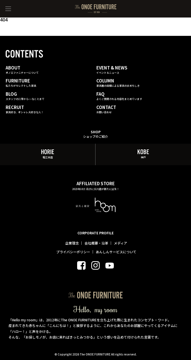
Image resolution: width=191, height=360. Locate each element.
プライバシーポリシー (73, 252)
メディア (120, 243)
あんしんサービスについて (116, 252)
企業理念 (72, 243)
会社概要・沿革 (96, 243)
